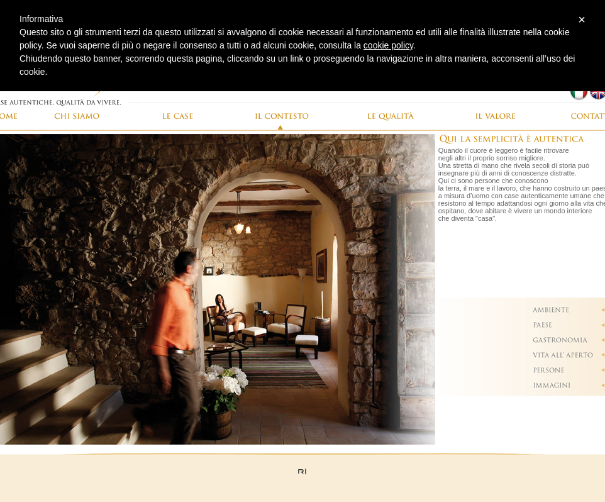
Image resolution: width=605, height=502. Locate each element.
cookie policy (388, 45)
